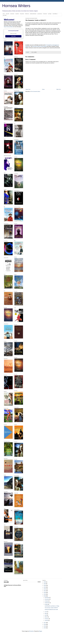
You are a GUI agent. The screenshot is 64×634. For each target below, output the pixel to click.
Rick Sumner (45, 13)
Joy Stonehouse (40, 13)
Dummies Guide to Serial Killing (39, 46)
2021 (45, 590)
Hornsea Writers (16, 6)
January (46, 620)
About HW (7, 13)
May (46, 613)
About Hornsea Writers (8, 26)
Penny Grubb (22, 13)
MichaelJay (31, 631)
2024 (45, 585)
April (46, 615)
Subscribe (13, 36)
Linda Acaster (12, 13)
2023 (45, 587)
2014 (45, 627)
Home (4, 13)
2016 (45, 624)
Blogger (40, 631)
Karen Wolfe (4, 15)
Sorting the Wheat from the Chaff (51, 609)
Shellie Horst (27, 13)
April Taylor (49, 13)
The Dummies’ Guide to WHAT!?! (51, 607)
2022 (45, 588)
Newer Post (28, 89)
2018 (45, 595)
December (47, 597)
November (47, 599)
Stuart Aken (17, 13)
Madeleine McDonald (33, 13)
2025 (45, 583)
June (46, 611)
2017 (45, 622)
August (46, 604)
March (46, 616)
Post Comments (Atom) (35, 91)
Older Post (58, 89)
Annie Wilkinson (55, 13)
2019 (45, 594)
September (47, 602)
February (47, 618)
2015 (45, 626)
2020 (45, 592)
